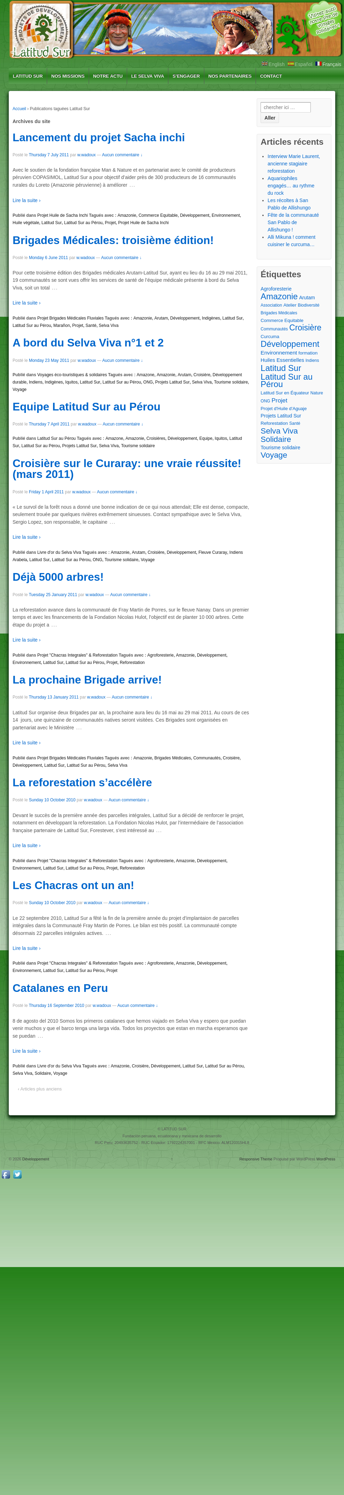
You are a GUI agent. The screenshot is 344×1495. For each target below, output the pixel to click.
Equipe (205, 438)
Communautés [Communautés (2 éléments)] (274, 329)
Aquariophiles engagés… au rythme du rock (291, 186)
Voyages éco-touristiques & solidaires (72, 374)
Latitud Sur (52, 222)
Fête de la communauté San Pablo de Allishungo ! (293, 222)
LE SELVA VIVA (147, 76)
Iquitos (71, 382)
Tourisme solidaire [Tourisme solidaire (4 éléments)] (280, 447)
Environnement (226, 215)
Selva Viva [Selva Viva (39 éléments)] (279, 431)
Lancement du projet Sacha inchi (99, 137)
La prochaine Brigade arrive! (87, 679)
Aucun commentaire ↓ (122, 154)
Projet (110, 222)
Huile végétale (26, 222)
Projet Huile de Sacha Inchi (62, 215)
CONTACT (271, 76)
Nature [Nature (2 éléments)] (316, 393)
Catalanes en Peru (60, 988)
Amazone (145, 374)
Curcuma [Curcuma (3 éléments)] (270, 336)
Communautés (206, 758)
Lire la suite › (27, 200)
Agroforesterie (160, 655)
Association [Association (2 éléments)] (271, 305)
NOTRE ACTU (108, 76)
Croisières (155, 438)
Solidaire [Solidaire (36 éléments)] (276, 439)
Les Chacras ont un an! (73, 885)
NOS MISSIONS (68, 76)
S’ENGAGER (186, 76)
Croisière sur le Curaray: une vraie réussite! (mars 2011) (127, 469)
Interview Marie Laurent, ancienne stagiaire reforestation (294, 163)
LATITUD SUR (28, 76)
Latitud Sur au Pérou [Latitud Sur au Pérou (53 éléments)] (287, 380)
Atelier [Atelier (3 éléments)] (290, 305)
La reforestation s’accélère (82, 782)
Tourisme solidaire (231, 382)
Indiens (36, 382)
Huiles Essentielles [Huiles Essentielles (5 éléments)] (282, 360)
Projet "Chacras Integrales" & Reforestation (77, 655)
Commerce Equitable (158, 215)
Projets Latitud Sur (172, 382)
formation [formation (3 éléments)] (308, 353)
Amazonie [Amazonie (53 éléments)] (279, 296)
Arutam (161, 318)
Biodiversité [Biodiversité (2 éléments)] (309, 305)
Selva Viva (108, 325)
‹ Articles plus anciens (40, 1089)
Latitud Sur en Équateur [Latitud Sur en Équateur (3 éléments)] (285, 392)
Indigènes (211, 318)
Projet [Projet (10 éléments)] (279, 400)
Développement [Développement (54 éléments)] (290, 344)
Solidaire (43, 1073)
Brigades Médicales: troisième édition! (113, 240)
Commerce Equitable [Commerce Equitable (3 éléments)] (282, 320)
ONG (148, 382)
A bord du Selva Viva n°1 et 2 (88, 342)
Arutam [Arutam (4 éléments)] (307, 297)
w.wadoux (86, 154)
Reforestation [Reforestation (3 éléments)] (274, 423)
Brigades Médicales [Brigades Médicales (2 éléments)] (279, 312)
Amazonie (127, 215)
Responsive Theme (255, 1159)
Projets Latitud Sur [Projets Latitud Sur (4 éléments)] (281, 416)
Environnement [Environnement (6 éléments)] (279, 353)
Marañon (61, 325)
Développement (194, 215)
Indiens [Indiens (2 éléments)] (312, 360)
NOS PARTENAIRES (230, 76)
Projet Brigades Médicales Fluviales (70, 318)
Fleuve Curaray (212, 552)
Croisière (201, 374)
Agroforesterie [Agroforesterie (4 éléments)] (276, 289)
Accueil (19, 108)
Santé (91, 325)
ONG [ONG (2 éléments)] (265, 401)
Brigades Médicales (172, 758)
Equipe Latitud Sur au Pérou (87, 406)
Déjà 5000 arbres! (58, 577)
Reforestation (132, 662)
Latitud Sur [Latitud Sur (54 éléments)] (281, 368)
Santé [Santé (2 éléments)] (294, 423)
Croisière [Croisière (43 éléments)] (305, 327)
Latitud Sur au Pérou (83, 222)
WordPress (325, 1159)
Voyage (20, 389)
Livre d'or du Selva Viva (59, 552)
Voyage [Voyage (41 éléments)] (274, 455)
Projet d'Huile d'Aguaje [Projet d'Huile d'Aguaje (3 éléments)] (284, 408)
